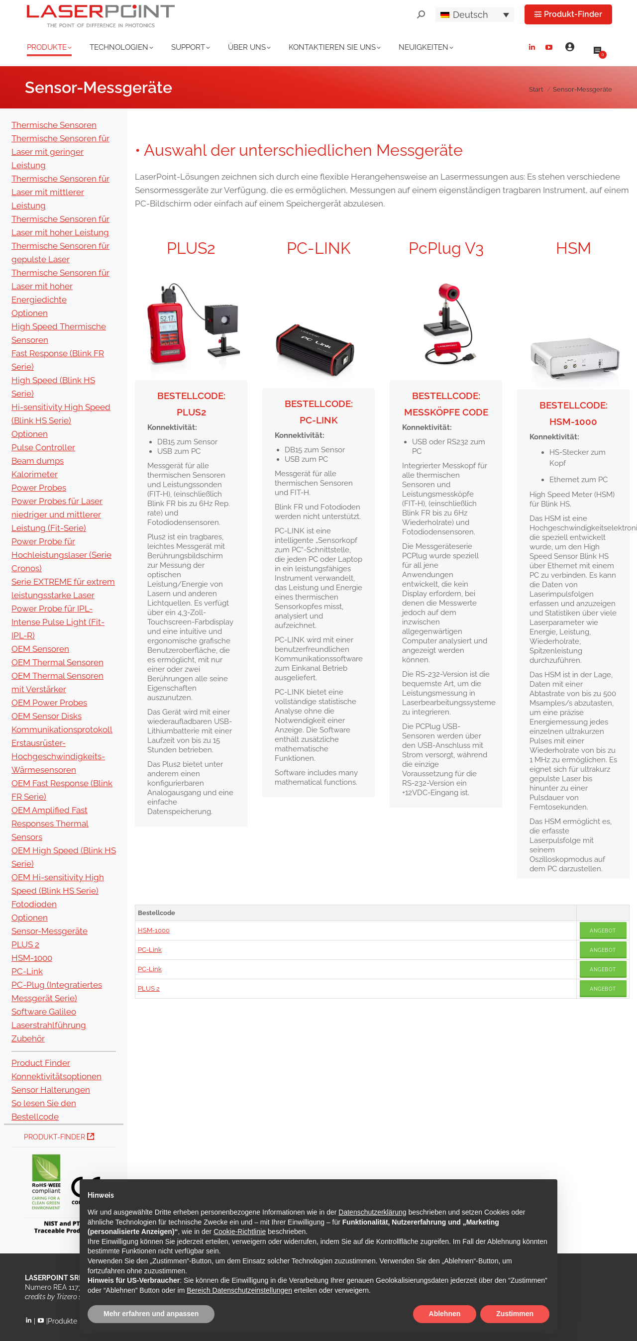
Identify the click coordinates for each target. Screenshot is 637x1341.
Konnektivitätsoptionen (56, 1076)
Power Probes (38, 488)
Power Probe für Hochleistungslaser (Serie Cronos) (61, 554)
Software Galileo (43, 1012)
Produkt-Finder (59, 1137)
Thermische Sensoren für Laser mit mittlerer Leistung (60, 192)
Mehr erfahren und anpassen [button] (151, 1314)
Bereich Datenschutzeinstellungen (239, 1290)
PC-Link (150, 949)
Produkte (62, 1321)
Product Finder (40, 1063)
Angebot (603, 930)
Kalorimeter (34, 474)
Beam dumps (37, 461)
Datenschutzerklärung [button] (372, 1212)
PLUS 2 (149, 988)
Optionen (29, 313)
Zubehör (28, 1038)
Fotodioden (34, 904)
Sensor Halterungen (50, 1090)
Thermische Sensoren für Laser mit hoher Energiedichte (60, 286)
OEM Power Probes (49, 703)
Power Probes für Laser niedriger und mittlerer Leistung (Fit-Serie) (57, 514)
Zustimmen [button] (514, 1314)
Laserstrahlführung (48, 1025)
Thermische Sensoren (54, 125)
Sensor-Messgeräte (49, 931)
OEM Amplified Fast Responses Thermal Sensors (50, 823)
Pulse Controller (43, 447)
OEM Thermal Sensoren (57, 662)
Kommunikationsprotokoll (61, 729)
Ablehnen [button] (445, 1314)
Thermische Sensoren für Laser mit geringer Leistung (60, 151)
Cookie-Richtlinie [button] (239, 1232)
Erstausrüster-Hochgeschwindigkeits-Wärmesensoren (58, 756)
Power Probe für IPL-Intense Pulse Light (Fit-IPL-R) (58, 622)
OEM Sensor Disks (46, 716)
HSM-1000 (154, 930)
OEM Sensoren (40, 649)
